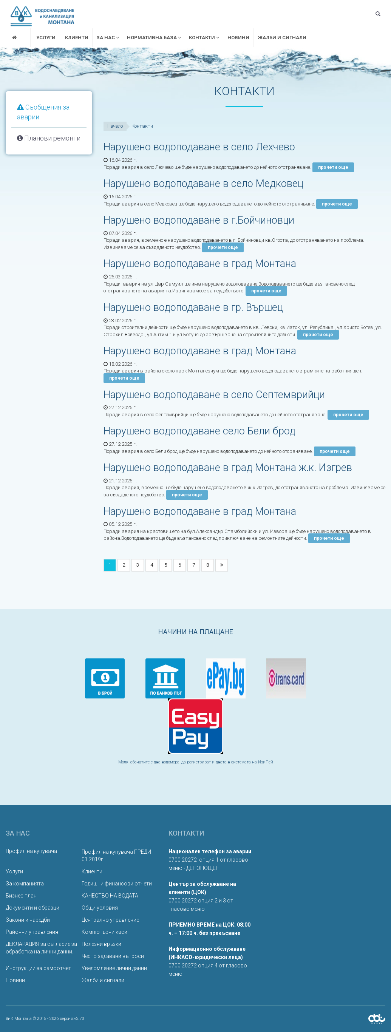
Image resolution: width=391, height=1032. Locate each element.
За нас (107, 37)
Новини (238, 37)
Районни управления (32, 932)
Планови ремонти (48, 138)
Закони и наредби (28, 920)
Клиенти (76, 37)
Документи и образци (32, 908)
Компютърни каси (104, 932)
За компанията (25, 884)
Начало (115, 126)
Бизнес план (21, 896)
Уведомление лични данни (114, 968)
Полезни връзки (101, 944)
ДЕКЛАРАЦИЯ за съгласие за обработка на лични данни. (41, 948)
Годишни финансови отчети (117, 884)
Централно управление (110, 920)
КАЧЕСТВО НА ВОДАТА (110, 896)
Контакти (204, 37)
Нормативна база (154, 37)
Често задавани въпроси (113, 956)
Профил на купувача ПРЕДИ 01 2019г (116, 855)
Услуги (46, 37)
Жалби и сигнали (282, 37)
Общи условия (100, 908)
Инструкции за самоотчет (38, 968)
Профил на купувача (31, 851)
